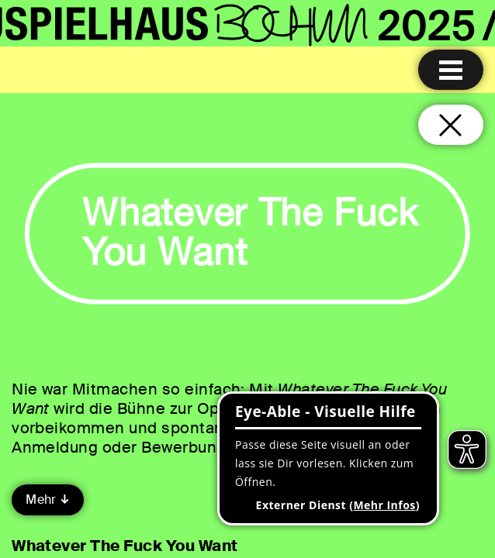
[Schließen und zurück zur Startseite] (450, 125)
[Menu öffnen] (450, 70)
